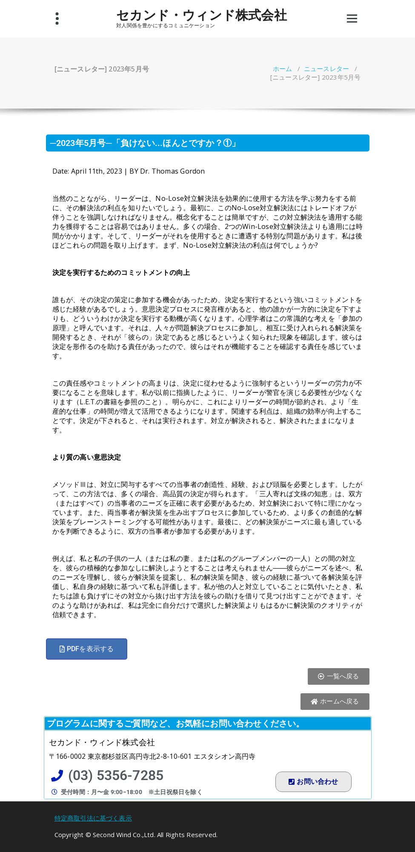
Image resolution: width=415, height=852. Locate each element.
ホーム (282, 68)
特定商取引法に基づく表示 (93, 818)
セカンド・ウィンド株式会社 (201, 15)
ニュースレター (326, 68)
